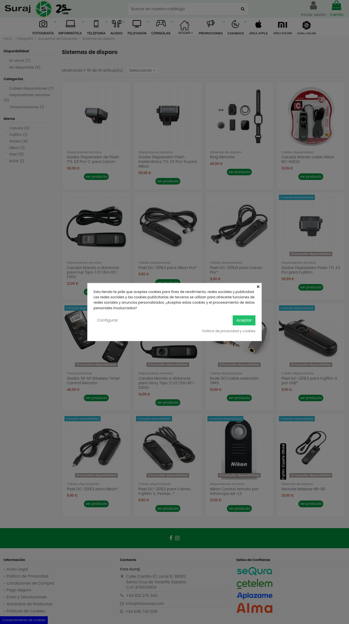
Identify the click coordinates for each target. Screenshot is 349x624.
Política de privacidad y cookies (228, 330)
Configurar (107, 320)
